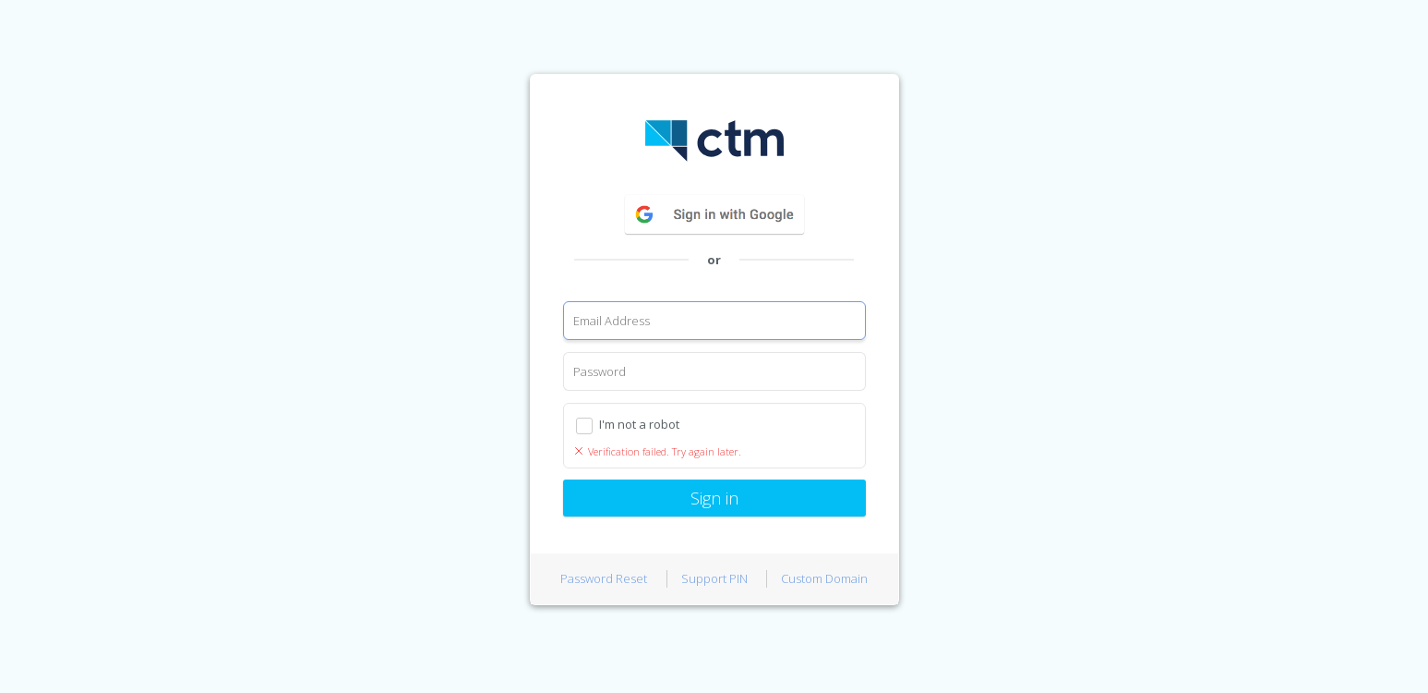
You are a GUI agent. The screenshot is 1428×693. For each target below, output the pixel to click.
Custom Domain (824, 578)
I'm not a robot (639, 424)
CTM (714, 140)
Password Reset (603, 578)
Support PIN (714, 578)
